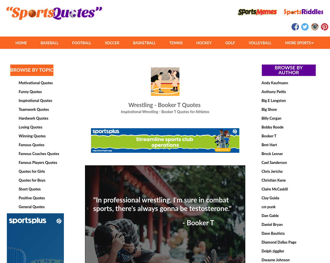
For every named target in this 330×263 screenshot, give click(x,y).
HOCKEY (204, 43)
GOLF (230, 43)
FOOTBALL (81, 43)
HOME (21, 43)
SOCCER (112, 43)
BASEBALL (49, 43)
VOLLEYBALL (260, 43)
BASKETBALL (144, 43)
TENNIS (176, 43)
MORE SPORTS (299, 43)
